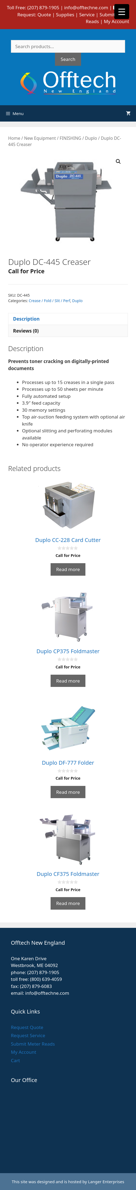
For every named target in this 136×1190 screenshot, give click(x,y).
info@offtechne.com (86, 7)
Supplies (65, 14)
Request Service (28, 1035)
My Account (116, 21)
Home (14, 138)
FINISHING (70, 138)
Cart (15, 1060)
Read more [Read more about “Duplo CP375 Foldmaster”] (68, 681)
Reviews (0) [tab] (26, 331)
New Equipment (40, 138)
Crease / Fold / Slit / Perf (49, 300)
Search (68, 59)
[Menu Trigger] (121, 11)
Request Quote (27, 1027)
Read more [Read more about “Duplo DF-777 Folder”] (68, 792)
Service (87, 14)
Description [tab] (26, 319)
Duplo (91, 138)
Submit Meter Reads (33, 1044)
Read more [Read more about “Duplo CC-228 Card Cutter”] (68, 569)
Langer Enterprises (106, 1181)
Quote (44, 14)
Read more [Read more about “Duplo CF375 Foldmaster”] (68, 903)
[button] (118, 161)
